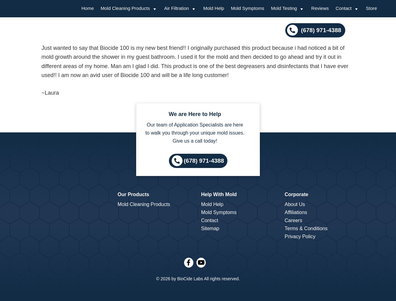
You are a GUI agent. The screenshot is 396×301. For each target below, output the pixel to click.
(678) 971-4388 (320, 30)
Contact (209, 220)
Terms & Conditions (306, 228)
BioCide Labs (190, 278)
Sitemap (210, 228)
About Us (295, 204)
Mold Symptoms (219, 212)
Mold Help (212, 204)
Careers (293, 220)
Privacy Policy (300, 236)
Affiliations (296, 212)
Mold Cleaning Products (144, 204)
